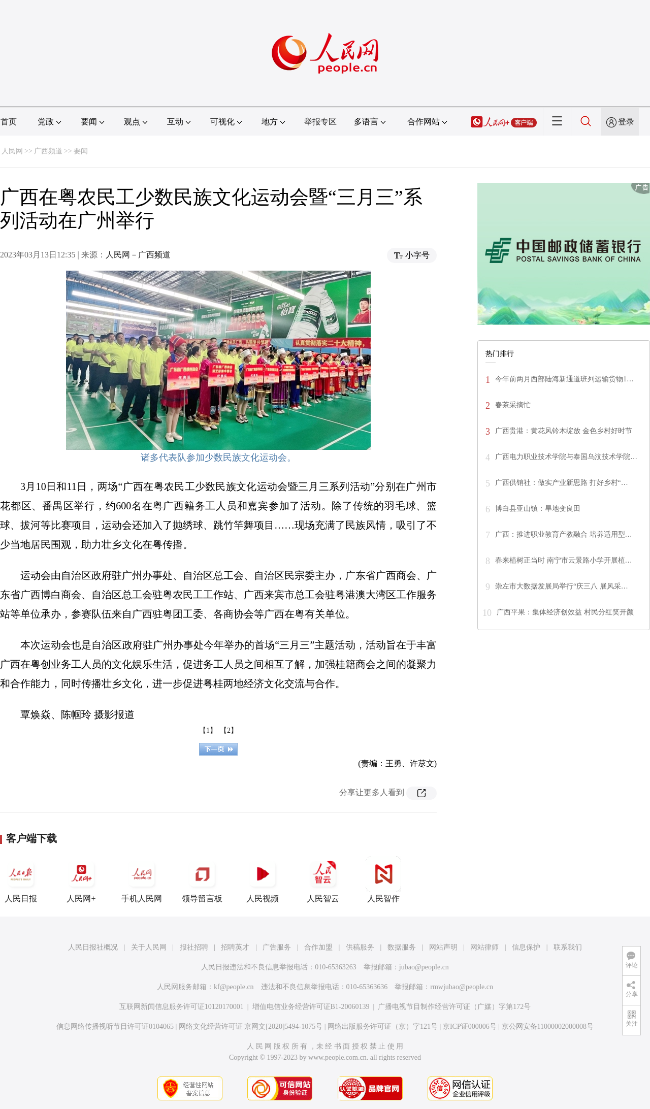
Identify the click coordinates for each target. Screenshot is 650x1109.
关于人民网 (149, 947)
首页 (9, 121)
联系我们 (568, 947)
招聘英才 (235, 947)
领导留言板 (202, 879)
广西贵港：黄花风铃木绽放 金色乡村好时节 (563, 431)
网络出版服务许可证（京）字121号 (383, 1026)
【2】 (229, 730)
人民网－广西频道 (138, 254)
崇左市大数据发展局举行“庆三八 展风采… (561, 586)
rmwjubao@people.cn (461, 987)
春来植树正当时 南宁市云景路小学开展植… (563, 560)
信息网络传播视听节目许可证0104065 (115, 1026)
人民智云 (323, 879)
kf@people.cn (234, 987)
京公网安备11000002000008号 (548, 1026)
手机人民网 (141, 879)
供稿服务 (360, 947)
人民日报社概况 (93, 947)
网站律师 (484, 947)
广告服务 (277, 947)
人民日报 (21, 879)
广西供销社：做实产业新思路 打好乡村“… (561, 482)
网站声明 (443, 947)
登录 (626, 121)
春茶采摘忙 (513, 405)
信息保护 (526, 947)
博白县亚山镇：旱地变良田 (537, 508)
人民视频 (262, 879)
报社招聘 (194, 947)
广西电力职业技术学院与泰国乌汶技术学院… (566, 457)
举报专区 (320, 121)
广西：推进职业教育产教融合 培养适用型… (563, 534)
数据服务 (401, 947)
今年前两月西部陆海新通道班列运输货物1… (564, 379)
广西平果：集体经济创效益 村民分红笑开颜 (565, 612)
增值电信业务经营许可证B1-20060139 (311, 1006)
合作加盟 (318, 947)
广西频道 (48, 151)
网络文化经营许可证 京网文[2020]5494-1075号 (251, 1026)
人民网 (12, 151)
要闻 (81, 151)
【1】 (208, 730)
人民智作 (383, 879)
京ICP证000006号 (470, 1026)
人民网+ (81, 879)
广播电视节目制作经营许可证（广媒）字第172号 (454, 1006)
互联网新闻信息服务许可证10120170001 (181, 1006)
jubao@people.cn (424, 967)
